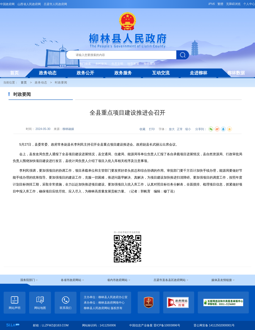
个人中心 (249, 3)
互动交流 (161, 72)
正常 (180, 129)
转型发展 (133, 63)
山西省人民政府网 (29, 4)
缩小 (188, 129)
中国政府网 (7, 4)
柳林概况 (149, 63)
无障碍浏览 (233, 3)
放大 (172, 129)
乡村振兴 (101, 63)
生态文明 (117, 63)
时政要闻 (61, 82)
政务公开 (85, 72)
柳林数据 (236, 72)
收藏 (142, 129)
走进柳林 (198, 72)
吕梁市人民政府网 (55, 4)
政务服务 (123, 72)
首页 (14, 72)
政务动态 (47, 72)
